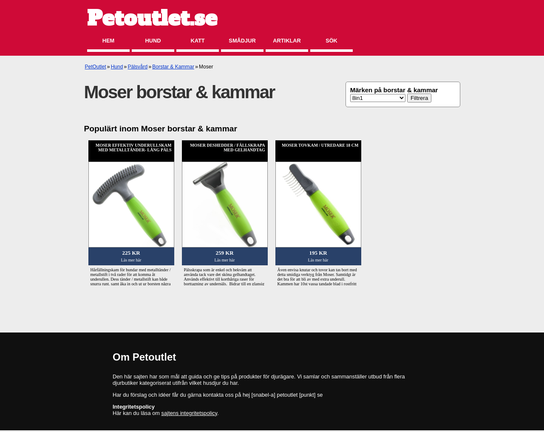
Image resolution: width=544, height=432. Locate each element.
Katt (197, 40)
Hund (153, 40)
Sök (331, 40)
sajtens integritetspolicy (189, 413)
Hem (108, 40)
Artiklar (286, 40)
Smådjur (242, 40)
